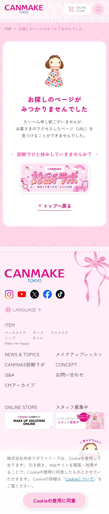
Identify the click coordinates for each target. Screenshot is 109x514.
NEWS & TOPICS (22, 354)
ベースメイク (15, 332)
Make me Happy (17, 343)
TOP (8, 28)
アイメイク (59, 332)
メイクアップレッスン (79, 354)
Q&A (9, 374)
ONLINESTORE (77, 9)
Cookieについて (79, 478)
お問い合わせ (70, 374)
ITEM (10, 324)
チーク (38, 332)
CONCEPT (66, 364)
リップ (10, 337)
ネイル (38, 337)
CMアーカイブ (20, 385)
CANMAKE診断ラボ (25, 364)
